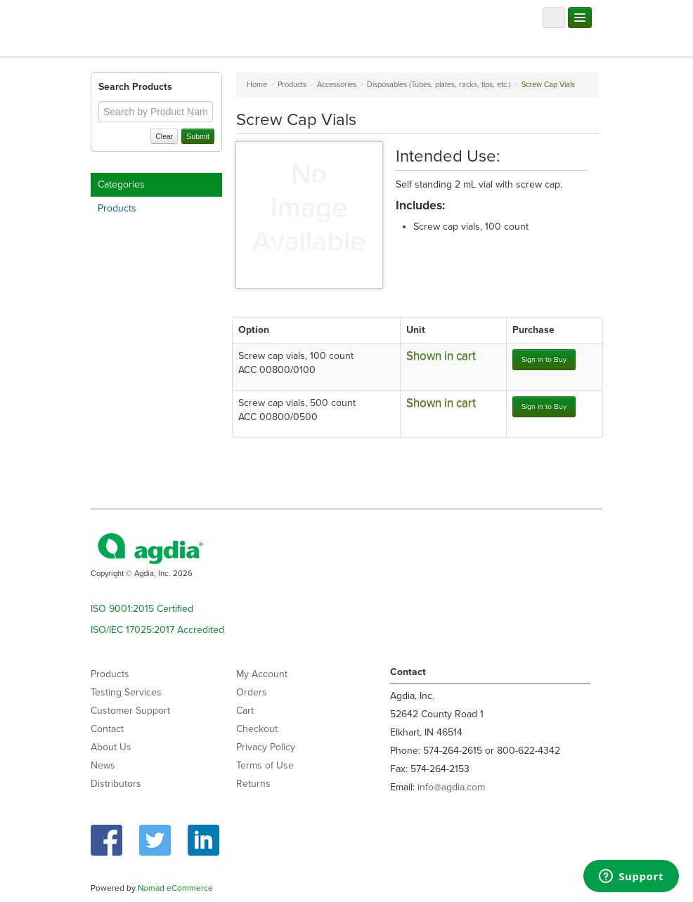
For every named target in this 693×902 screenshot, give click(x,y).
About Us (111, 747)
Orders (251, 692)
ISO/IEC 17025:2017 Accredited (157, 630)
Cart (245, 711)
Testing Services (126, 692)
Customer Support (130, 711)
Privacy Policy (265, 747)
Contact (107, 729)
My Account (261, 674)
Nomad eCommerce (175, 888)
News (103, 765)
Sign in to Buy (544, 359)
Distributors (116, 784)
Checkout (257, 729)
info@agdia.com (451, 787)
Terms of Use (265, 765)
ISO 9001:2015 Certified (142, 609)
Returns (253, 784)
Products (117, 208)
